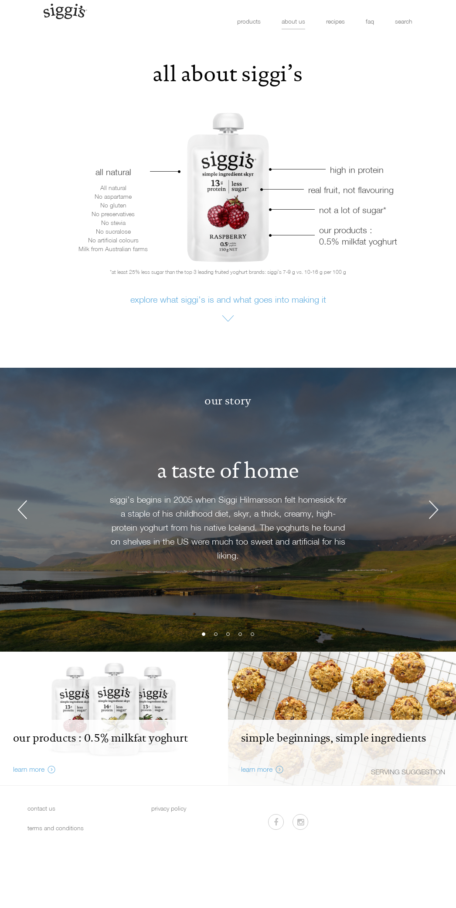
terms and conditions (55, 828)
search (403, 21)
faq (370, 21)
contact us (41, 808)
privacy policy (168, 808)
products (249, 21)
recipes (335, 21)
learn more (28, 769)
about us (293, 21)
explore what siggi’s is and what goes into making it (228, 299)
